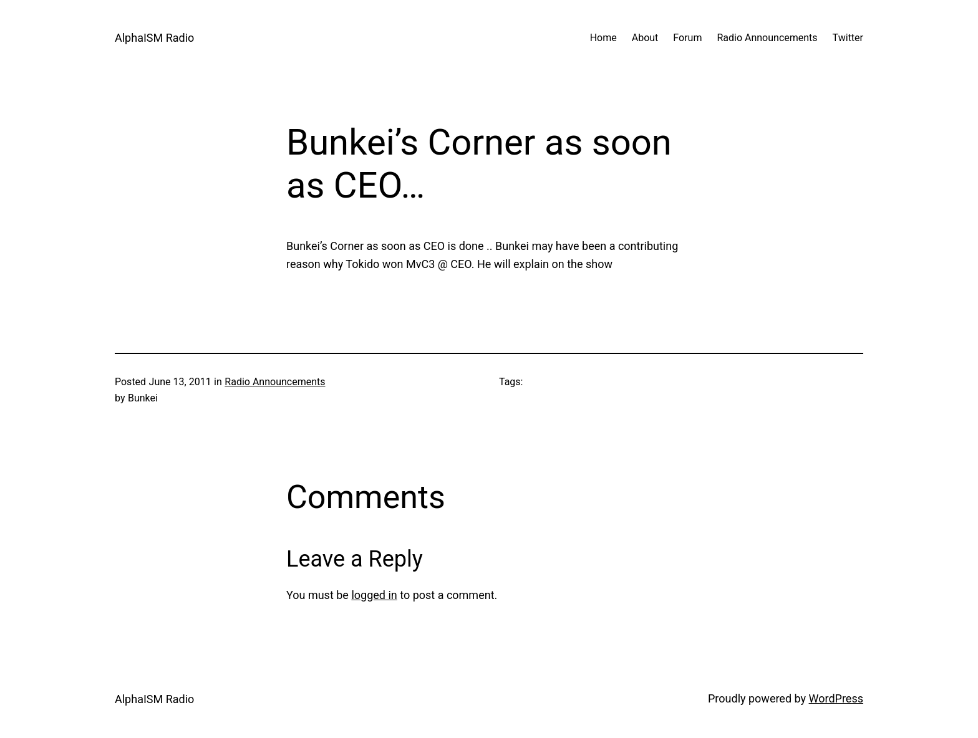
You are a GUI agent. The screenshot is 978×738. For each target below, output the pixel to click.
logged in (374, 594)
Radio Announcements (275, 382)
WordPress (836, 698)
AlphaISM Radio (154, 37)
